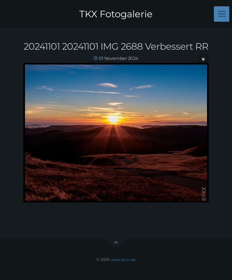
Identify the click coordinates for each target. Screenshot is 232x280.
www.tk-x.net (123, 259)
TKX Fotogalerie (116, 14)
